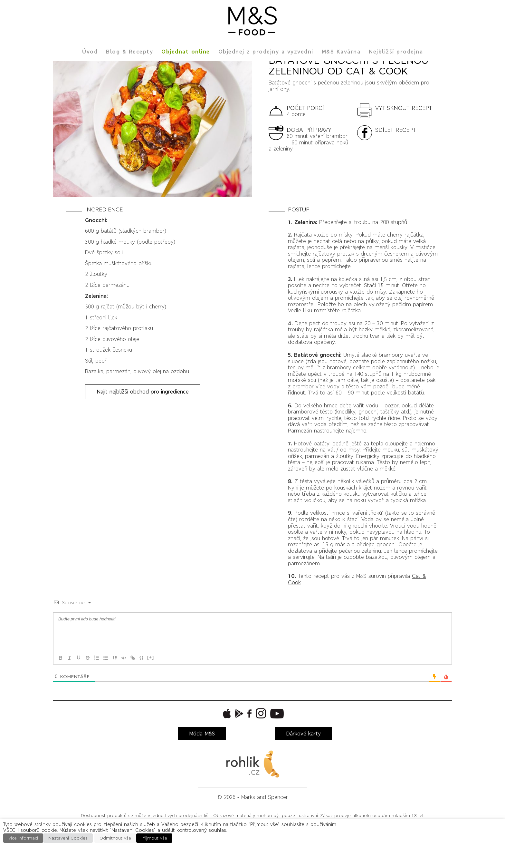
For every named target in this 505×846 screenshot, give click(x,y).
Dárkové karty (303, 733)
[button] (398, 110)
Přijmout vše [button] (154, 838)
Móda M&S (202, 733)
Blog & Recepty (129, 51)
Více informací (23, 838)
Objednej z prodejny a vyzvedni (265, 51)
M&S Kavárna (341, 51)
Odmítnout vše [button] (115, 838)
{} (141, 657)
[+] (150, 657)
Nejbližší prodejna (396, 51)
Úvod (90, 51)
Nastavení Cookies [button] (68, 838)
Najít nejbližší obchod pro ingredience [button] (143, 391)
